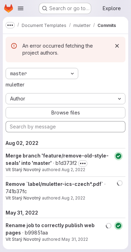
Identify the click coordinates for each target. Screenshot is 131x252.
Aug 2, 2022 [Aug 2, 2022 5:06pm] (73, 198)
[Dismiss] (117, 46)
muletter (15, 85)
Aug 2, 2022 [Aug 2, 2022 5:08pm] (73, 169)
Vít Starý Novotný (23, 169)
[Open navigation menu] (20, 8)
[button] (120, 183)
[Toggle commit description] (82, 163)
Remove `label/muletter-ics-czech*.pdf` (54, 184)
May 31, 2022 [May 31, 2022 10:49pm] (74, 239)
